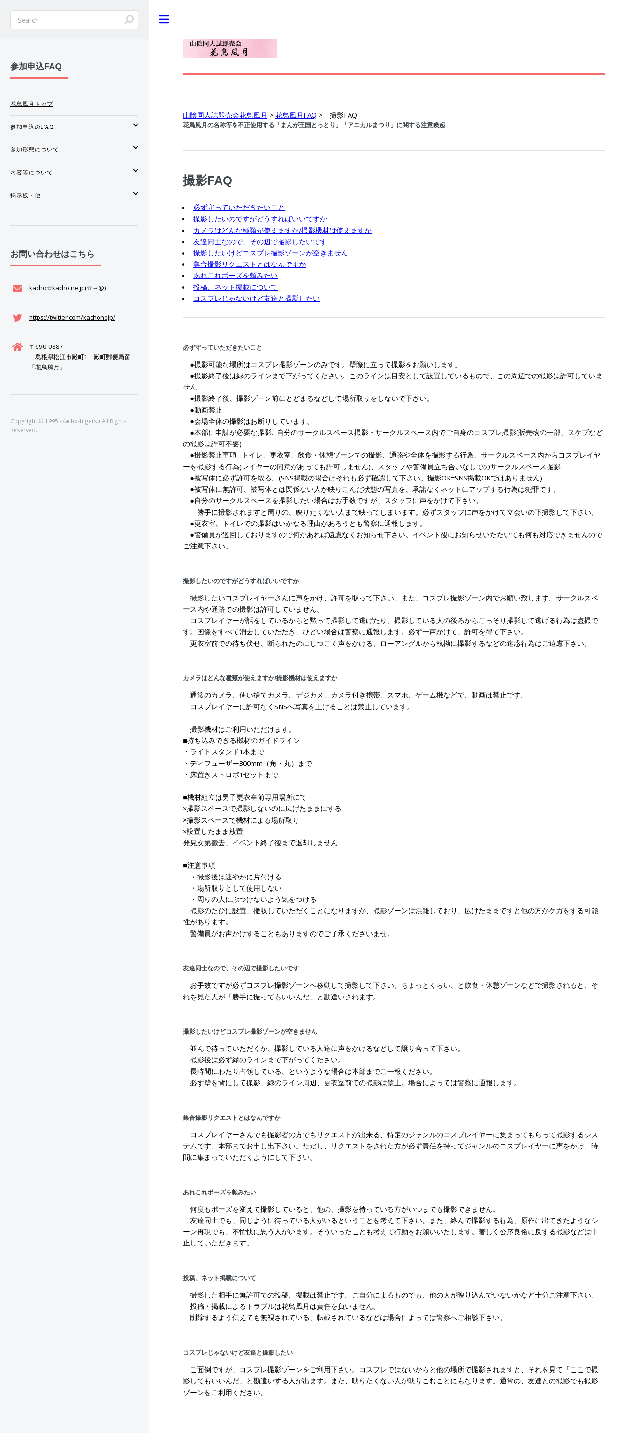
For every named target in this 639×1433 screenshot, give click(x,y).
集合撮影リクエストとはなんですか (249, 264)
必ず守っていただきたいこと (239, 207)
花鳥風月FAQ (296, 115)
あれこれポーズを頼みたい (235, 275)
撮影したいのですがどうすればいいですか (260, 218)
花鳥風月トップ (31, 103)
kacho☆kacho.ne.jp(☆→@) (67, 288)
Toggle (164, 19)
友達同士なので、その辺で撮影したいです (260, 241)
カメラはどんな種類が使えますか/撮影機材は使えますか (282, 230)
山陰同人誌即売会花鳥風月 (225, 115)
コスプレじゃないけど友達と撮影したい (256, 298)
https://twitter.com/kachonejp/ (72, 317)
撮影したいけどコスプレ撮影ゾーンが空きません (270, 252)
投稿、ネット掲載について (235, 287)
